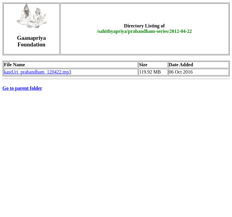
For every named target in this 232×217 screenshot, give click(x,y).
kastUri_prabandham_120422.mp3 (37, 71)
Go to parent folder (22, 88)
